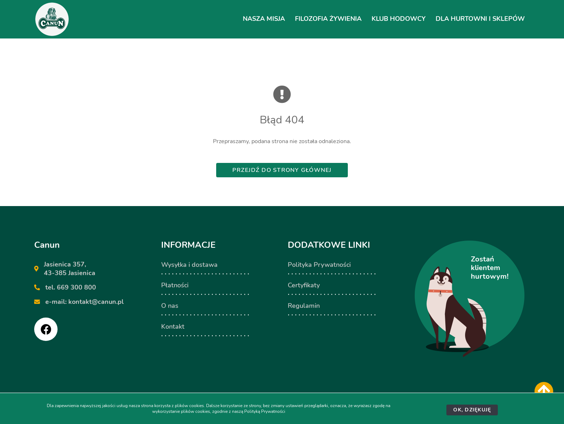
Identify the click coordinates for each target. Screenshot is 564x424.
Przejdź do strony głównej (281, 170)
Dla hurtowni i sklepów (480, 18)
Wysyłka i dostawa (189, 264)
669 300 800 (76, 287)
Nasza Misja (264, 18)
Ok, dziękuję (472, 409)
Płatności (174, 285)
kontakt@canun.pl (96, 301)
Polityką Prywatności (264, 411)
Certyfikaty (304, 285)
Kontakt (173, 326)
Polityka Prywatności (319, 264)
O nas (169, 305)
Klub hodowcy (399, 18)
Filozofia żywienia (328, 18)
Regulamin (304, 305)
